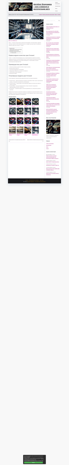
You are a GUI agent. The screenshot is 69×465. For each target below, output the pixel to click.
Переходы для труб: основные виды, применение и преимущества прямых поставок (52, 50)
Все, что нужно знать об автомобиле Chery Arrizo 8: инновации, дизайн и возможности (52, 44)
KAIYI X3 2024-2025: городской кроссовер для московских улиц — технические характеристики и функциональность (52, 111)
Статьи (56, 10)
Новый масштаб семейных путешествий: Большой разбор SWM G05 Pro (52, 99)
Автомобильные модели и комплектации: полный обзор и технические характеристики (51, 93)
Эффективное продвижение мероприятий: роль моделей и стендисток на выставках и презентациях (51, 86)
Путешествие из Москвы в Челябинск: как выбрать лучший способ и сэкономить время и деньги (53, 74)
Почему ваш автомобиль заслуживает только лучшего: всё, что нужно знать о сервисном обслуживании (53, 104)
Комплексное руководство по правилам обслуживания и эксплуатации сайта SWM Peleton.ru (53, 38)
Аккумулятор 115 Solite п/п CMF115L (52, 165)
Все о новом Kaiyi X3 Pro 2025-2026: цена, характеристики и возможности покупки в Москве (52, 32)
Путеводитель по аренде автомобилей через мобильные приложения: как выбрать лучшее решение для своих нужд (53, 62)
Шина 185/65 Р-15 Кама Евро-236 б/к (52, 161)
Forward (16, 40)
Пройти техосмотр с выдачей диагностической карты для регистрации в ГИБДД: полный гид (52, 157)
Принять (33, 462)
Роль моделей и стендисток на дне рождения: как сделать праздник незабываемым (52, 80)
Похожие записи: (13, 52)
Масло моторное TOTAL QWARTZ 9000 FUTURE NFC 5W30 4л (52, 169)
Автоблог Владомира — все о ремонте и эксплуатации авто (42, 6)
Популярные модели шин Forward (15, 51)
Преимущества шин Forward (14, 50)
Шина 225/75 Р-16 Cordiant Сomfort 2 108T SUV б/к (52, 174)
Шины (56, 8)
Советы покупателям (57, 3)
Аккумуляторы (57, 6)
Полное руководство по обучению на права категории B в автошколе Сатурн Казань (53, 55)
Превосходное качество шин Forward (16, 49)
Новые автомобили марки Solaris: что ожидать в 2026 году (52, 27)
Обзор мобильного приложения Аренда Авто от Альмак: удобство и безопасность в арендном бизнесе (53, 68)
